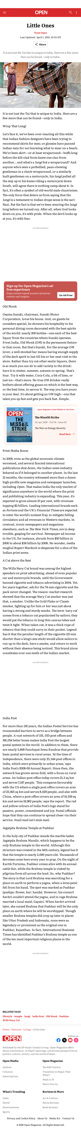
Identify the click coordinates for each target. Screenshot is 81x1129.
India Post (38, 1016)
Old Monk (51, 1016)
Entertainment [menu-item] (11, 1107)
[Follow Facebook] (58, 1040)
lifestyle (7, 1016)
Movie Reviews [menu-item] (51, 1102)
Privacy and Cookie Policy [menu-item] (21, 1118)
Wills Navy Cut (11, 1020)
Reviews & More (53, 1091)
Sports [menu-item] (6, 1111)
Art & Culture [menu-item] (50, 1098)
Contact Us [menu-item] (68, 1118)
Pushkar (64, 1016)
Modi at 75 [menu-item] (48, 1079)
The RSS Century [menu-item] (52, 1067)
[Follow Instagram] (76, 1040)
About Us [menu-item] (42, 1118)
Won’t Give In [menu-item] (50, 1084)
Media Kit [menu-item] (54, 1118)
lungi (27, 1016)
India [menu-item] (6, 1098)
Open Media (10, 1061)
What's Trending (14, 1091)
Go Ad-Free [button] (66, 295)
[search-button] (71, 12)
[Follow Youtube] (70, 1040)
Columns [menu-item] (8, 1071)
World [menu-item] (6, 1102)
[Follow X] (64, 1040)
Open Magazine (53, 1061)
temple (18, 1016)
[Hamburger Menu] (5, 13)
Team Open (40, 32)
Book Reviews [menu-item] (50, 1107)
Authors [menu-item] (7, 1067)
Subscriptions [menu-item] (10, 1076)
